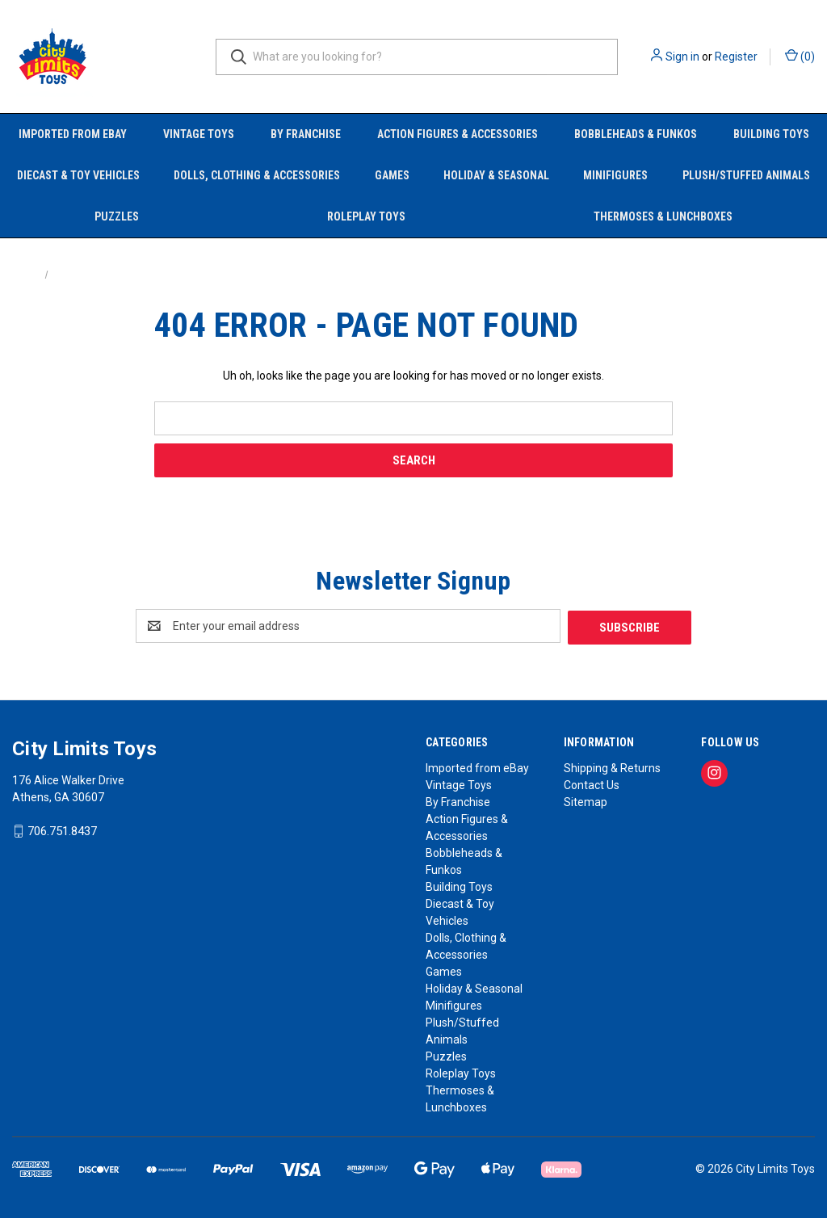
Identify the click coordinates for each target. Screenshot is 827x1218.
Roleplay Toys (366, 216)
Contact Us (591, 783)
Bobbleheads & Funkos (635, 134)
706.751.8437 (62, 830)
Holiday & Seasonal (496, 175)
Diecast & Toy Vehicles (78, 175)
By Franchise (306, 134)
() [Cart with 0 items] (800, 55)
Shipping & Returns (612, 766)
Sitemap (585, 800)
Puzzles (116, 216)
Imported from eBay (73, 134)
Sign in (682, 56)
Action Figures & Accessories (457, 134)
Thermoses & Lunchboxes (663, 216)
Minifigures (615, 175)
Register (736, 56)
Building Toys (771, 134)
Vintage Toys (198, 134)
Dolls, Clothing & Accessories (257, 175)
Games (392, 175)
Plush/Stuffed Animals (746, 175)
